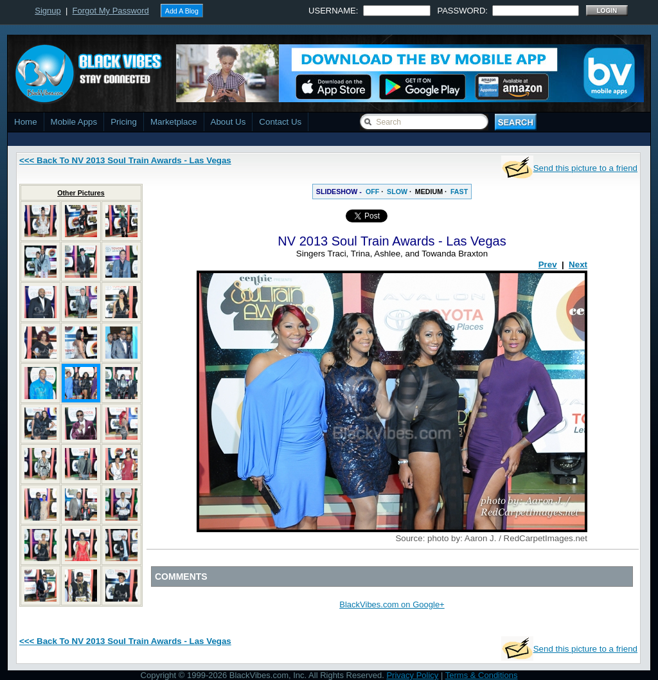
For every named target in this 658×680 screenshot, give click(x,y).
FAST (459, 191)
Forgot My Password (111, 10)
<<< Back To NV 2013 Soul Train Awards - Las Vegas (125, 160)
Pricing (124, 122)
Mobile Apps (74, 122)
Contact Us (280, 122)
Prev (547, 264)
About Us (228, 122)
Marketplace (173, 122)
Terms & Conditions (481, 675)
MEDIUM (429, 191)
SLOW (397, 191)
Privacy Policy (412, 675)
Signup (47, 10)
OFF (372, 191)
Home (25, 122)
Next (578, 264)
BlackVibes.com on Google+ (391, 604)
